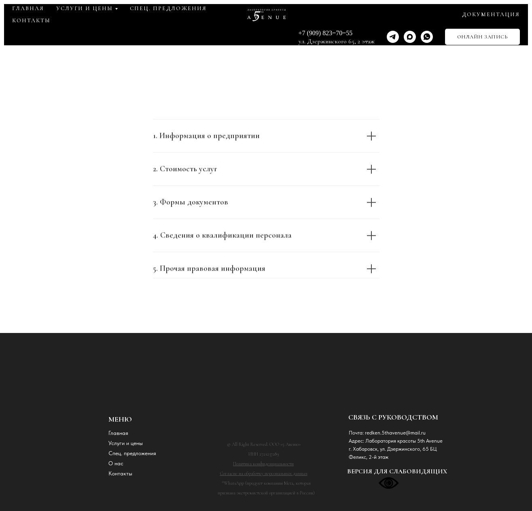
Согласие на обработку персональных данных (263, 473)
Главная (118, 433)
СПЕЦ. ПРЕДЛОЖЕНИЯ (168, 8)
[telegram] (393, 37)
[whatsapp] (427, 37)
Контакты (120, 473)
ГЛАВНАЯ (28, 8)
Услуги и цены (125, 443)
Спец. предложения (132, 453)
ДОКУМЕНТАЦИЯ (491, 14)
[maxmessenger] (410, 37)
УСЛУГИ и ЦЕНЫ (84, 8)
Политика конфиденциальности (263, 463)
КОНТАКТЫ (31, 20)
